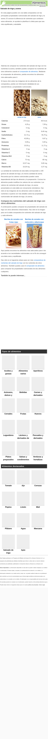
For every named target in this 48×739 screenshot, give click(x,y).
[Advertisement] (18, 45)
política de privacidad (33, 584)
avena (39, 117)
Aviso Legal (42, 584)
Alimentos (39, 2)
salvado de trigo (21, 117)
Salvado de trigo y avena (10, 9)
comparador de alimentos (29, 71)
